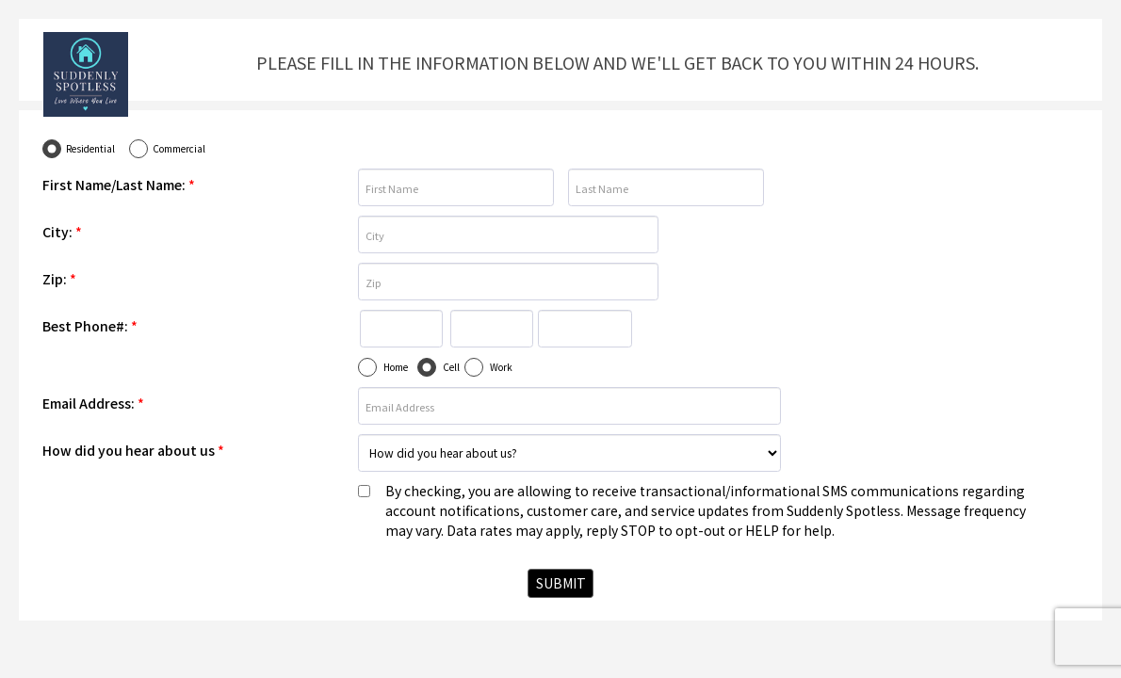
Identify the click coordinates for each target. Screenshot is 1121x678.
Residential (90, 148)
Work (501, 367)
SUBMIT (561, 582)
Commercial (179, 148)
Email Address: (93, 403)
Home (395, 367)
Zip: (59, 278)
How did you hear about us (133, 450)
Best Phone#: (90, 325)
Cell (451, 367)
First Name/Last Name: (118, 184)
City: (62, 231)
